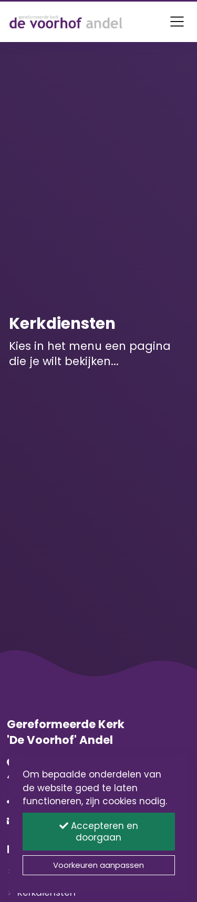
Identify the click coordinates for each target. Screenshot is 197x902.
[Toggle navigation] (177, 22)
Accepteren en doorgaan (98, 832)
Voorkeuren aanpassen (98, 864)
